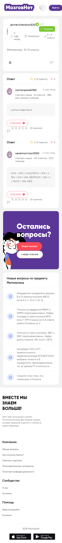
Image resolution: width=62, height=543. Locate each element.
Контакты (7, 493)
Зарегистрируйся (10, 509)
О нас (5, 487)
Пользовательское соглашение (18, 466)
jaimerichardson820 (22, 24)
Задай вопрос (29, 246)
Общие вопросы (10, 449)
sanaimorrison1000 (27, 153)
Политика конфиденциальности (18, 471)
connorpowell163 (25, 90)
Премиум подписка (12, 460)
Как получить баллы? (13, 454)
